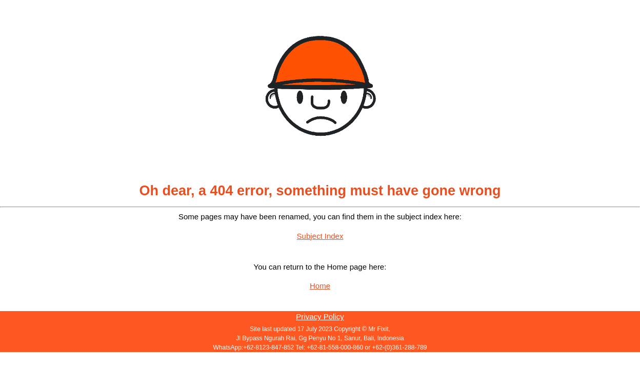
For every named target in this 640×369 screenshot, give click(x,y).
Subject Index (320, 236)
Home (320, 285)
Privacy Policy (320, 316)
